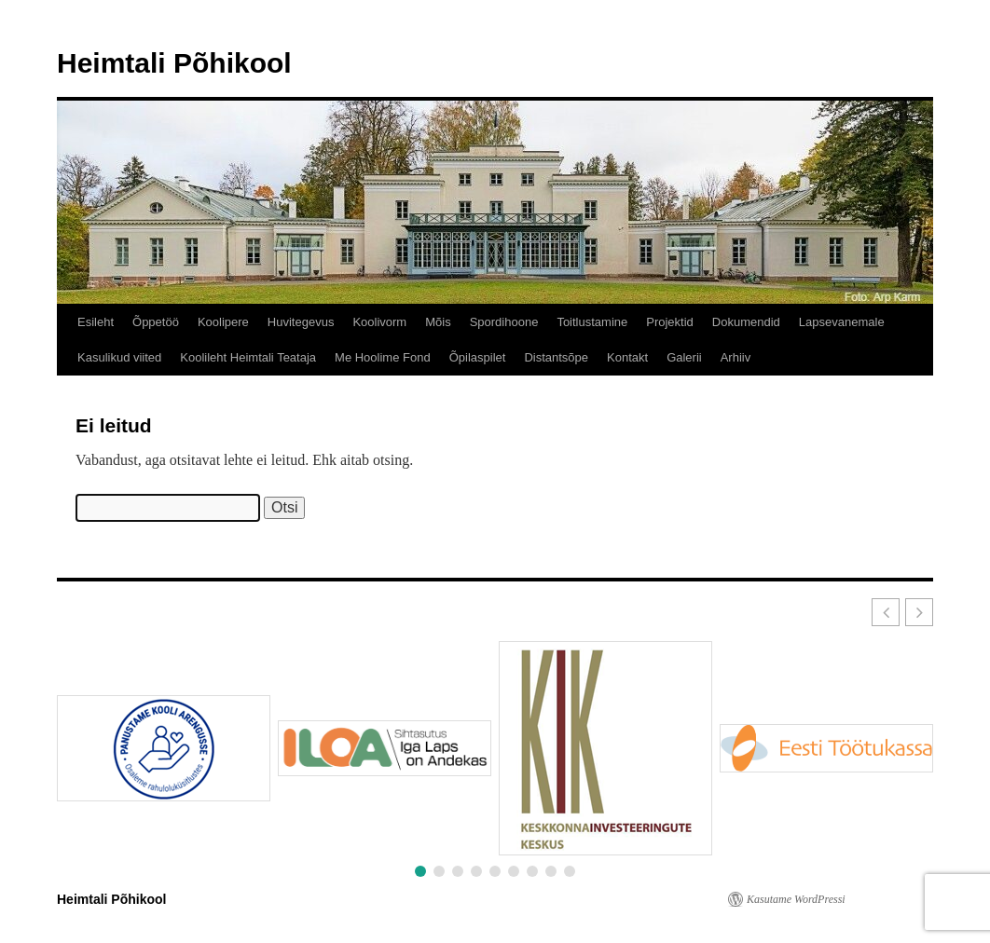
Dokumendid (746, 322)
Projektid (670, 322)
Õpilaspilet (477, 357)
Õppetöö (155, 322)
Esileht (95, 322)
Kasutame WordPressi (796, 899)
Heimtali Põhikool (174, 63)
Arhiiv (736, 357)
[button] (919, 612)
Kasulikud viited (119, 357)
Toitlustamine (592, 322)
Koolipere (223, 322)
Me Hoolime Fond (383, 357)
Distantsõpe (556, 357)
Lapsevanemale (842, 322)
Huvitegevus (301, 322)
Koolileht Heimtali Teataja (248, 357)
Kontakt (627, 357)
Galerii (684, 357)
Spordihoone (504, 322)
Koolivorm (379, 322)
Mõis (437, 322)
